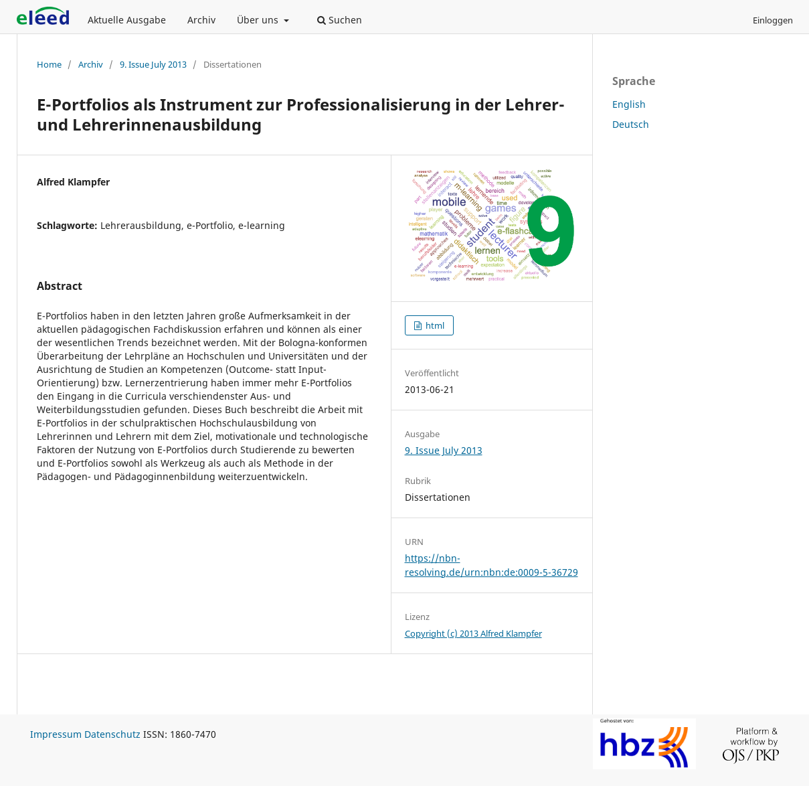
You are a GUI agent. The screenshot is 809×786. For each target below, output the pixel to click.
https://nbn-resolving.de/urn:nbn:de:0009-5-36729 (491, 565)
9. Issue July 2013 (153, 64)
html (434, 325)
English (629, 104)
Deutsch (630, 124)
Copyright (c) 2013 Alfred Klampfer (473, 633)
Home (49, 64)
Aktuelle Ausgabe (127, 19)
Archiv (201, 19)
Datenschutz (112, 734)
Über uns (259, 19)
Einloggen (773, 20)
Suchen (339, 19)
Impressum (56, 734)
